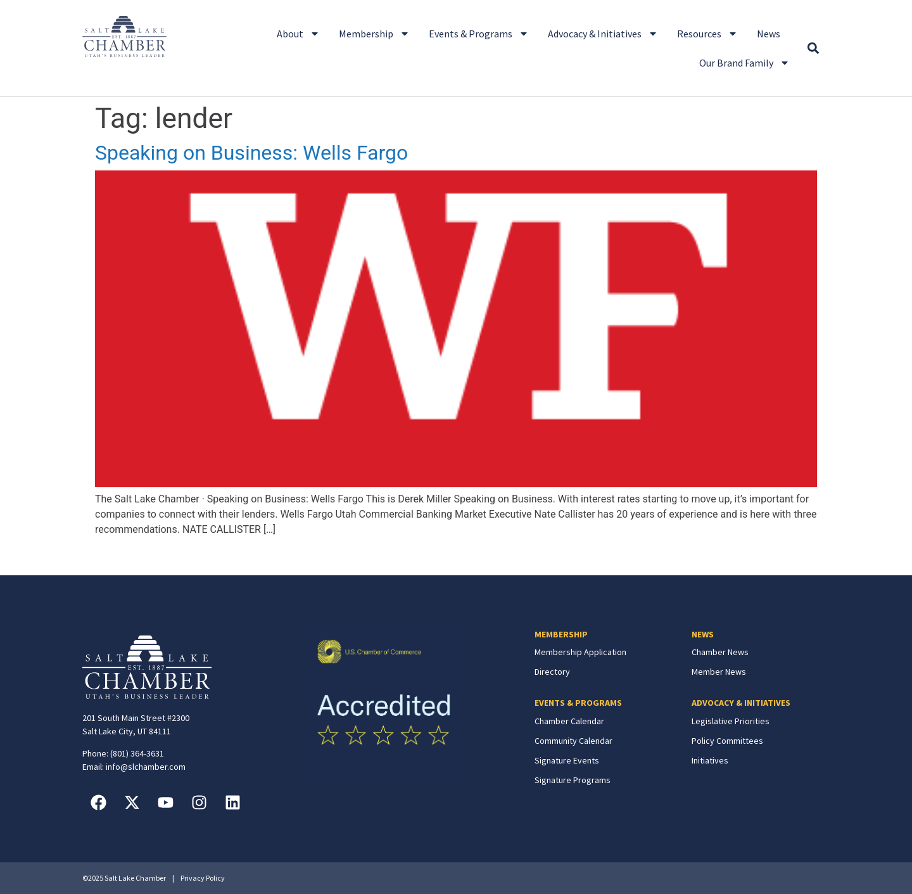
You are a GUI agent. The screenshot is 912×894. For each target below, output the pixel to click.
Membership (374, 33)
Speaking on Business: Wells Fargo (251, 153)
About (298, 33)
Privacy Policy (202, 878)
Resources (707, 33)
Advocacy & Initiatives (603, 33)
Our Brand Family (744, 62)
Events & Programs (479, 33)
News (768, 33)
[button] (812, 48)
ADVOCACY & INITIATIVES (741, 702)
